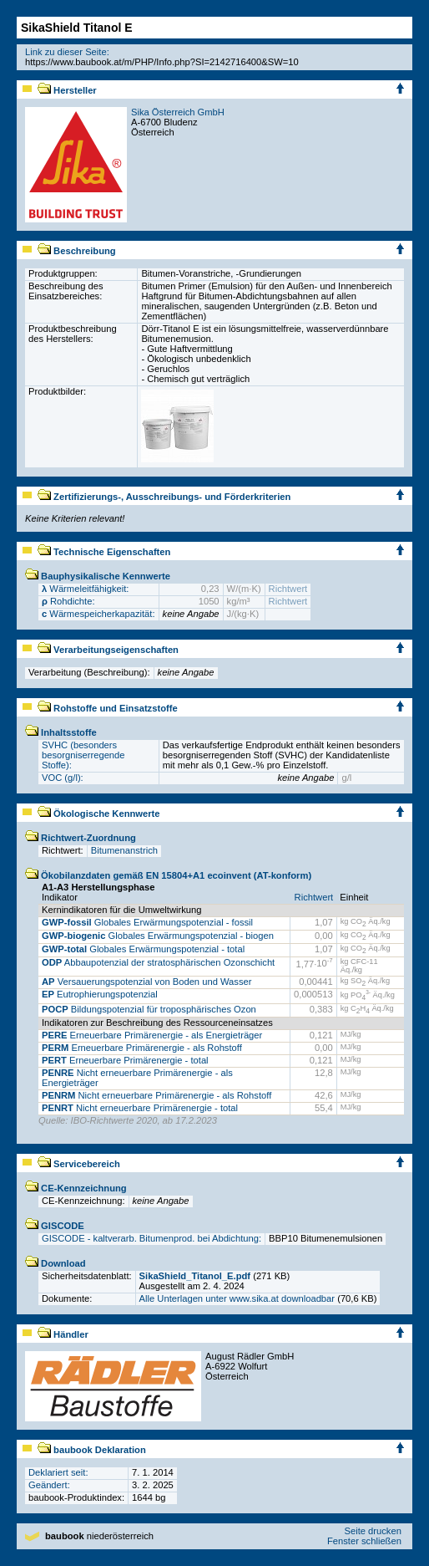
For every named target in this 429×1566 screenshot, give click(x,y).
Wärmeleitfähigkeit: (85, 589)
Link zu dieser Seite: (67, 52)
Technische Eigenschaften (104, 552)
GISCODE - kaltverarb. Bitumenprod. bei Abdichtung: (151, 1238)
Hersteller (67, 90)
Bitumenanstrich (124, 850)
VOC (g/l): (62, 778)
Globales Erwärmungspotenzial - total (143, 949)
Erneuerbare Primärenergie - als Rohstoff (142, 1048)
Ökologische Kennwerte (99, 814)
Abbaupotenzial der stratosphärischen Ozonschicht (158, 962)
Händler (63, 1334)
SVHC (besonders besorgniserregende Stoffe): (83, 755)
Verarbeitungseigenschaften (108, 650)
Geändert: (49, 1485)
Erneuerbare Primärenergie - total (125, 1060)
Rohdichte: (68, 601)
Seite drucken (372, 1531)
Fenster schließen (364, 1541)
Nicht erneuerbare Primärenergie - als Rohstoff (156, 1095)
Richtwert (288, 589)
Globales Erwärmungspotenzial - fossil (147, 922)
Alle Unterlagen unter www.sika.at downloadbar (237, 1298)
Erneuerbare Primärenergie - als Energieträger (152, 1035)
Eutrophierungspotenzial (100, 994)
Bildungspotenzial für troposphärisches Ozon (149, 1009)
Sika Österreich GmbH (178, 112)
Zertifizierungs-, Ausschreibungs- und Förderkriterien (164, 497)
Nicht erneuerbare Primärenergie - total (140, 1108)
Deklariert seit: (58, 1472)
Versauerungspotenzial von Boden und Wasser (146, 982)
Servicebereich (79, 1164)
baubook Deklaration (92, 1450)
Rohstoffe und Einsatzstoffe (108, 708)
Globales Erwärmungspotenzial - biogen (158, 936)
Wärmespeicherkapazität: (98, 614)
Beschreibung (77, 251)
